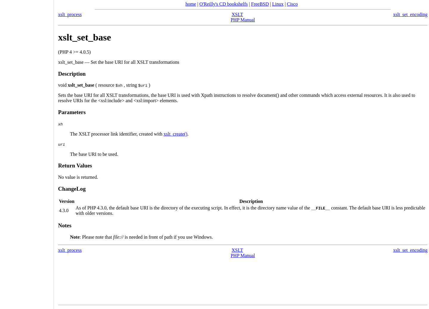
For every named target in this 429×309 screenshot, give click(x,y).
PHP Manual (243, 19)
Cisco (292, 4)
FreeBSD (260, 4)
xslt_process (70, 14)
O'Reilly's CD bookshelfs (223, 4)
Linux (278, 4)
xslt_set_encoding (410, 14)
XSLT (237, 14)
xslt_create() (175, 133)
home (191, 4)
